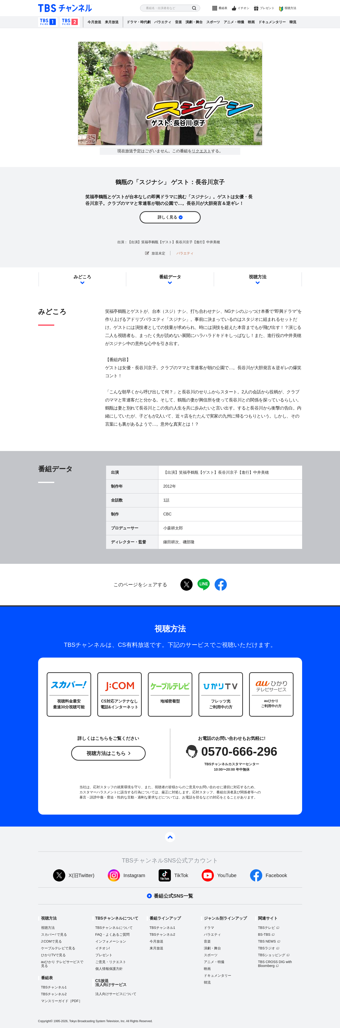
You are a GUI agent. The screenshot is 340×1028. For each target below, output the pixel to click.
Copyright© (45, 1021)
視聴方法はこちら (106, 753)
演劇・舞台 (194, 22)
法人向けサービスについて (115, 994)
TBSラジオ (266, 948)
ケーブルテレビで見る (58, 948)
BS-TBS (264, 934)
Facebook (276, 875)
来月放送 (112, 22)
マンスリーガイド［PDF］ (61, 1001)
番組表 (223, 8)
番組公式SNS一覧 (173, 895)
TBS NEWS (267, 941)
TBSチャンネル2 (70, 22)
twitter (186, 584)
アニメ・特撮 (234, 22)
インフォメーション (110, 941)
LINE (203, 584)
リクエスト (201, 151)
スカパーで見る (54, 934)
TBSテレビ (266, 928)
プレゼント (267, 8)
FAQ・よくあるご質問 (112, 934)
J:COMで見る (51, 941)
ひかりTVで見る (53, 955)
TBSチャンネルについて (114, 928)
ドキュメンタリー (272, 22)
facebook (221, 584)
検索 (194, 8)
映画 (251, 22)
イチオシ (243, 8)
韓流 (292, 22)
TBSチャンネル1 (48, 22)
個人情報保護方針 (109, 969)
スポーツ (213, 22)
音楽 (178, 22)
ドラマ (209, 928)
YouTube (227, 875)
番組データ (170, 276)
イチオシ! (102, 948)
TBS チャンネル (65, 8)
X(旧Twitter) (82, 875)
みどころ (82, 276)
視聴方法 (290, 8)
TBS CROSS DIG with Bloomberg (275, 964)
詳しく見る (167, 217)
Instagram (134, 875)
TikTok (181, 875)
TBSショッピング (271, 955)
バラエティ (162, 22)
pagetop (170, 837)
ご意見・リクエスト (110, 962)
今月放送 (94, 22)
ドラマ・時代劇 (139, 22)
